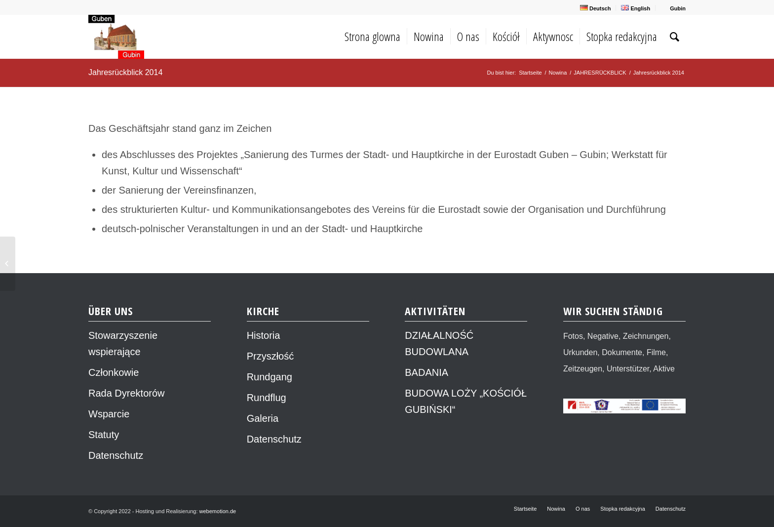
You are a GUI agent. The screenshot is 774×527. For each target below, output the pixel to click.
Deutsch (595, 8)
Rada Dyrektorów (126, 393)
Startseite (530, 73)
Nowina (558, 73)
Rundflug (266, 397)
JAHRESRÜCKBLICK (600, 73)
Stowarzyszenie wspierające (122, 343)
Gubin (673, 8)
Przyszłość (270, 356)
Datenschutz (115, 455)
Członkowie (113, 372)
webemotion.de (217, 511)
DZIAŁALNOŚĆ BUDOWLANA (439, 343)
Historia (263, 335)
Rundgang (269, 376)
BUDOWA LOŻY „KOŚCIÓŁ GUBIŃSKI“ (466, 401)
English (635, 8)
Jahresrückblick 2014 (125, 72)
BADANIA (426, 372)
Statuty (103, 434)
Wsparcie (108, 413)
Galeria (262, 418)
